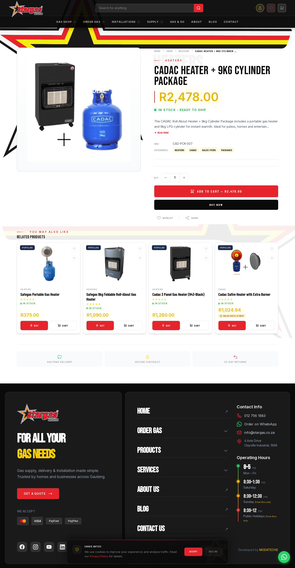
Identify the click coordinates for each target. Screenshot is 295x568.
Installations (126, 22)
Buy (34, 325)
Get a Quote (38, 494)
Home (157, 51)
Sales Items (209, 150)
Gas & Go (177, 22)
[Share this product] (192, 218)
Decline (213, 551)
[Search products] (145, 8)
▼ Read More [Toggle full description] (161, 132)
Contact (231, 22)
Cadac (193, 150)
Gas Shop (66, 22)
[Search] (199, 8)
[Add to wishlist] (165, 218)
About (196, 22)
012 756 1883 (255, 416)
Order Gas (94, 22)
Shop (169, 51)
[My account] (259, 8)
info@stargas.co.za (259, 433)
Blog (213, 22)
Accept (193, 551)
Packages (226, 150)
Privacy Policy (99, 556)
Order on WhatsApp (260, 425)
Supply (155, 22)
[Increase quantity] (184, 177)
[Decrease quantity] (165, 177)
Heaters (184, 51)
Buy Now (216, 204)
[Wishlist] (270, 8)
